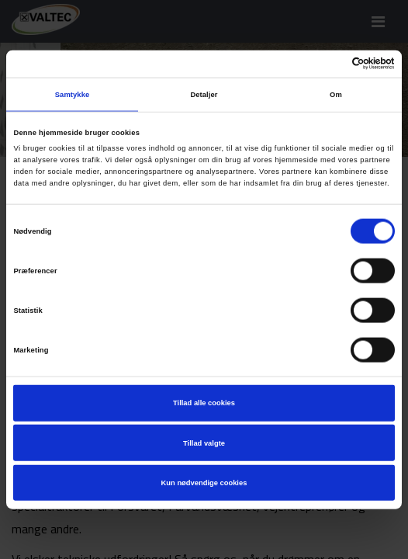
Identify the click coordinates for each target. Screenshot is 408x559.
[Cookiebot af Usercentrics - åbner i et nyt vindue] (327, 63)
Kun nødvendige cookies (204, 483)
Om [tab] (336, 95)
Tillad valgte (204, 442)
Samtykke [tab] (72, 95)
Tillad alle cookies (204, 403)
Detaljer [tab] (203, 95)
